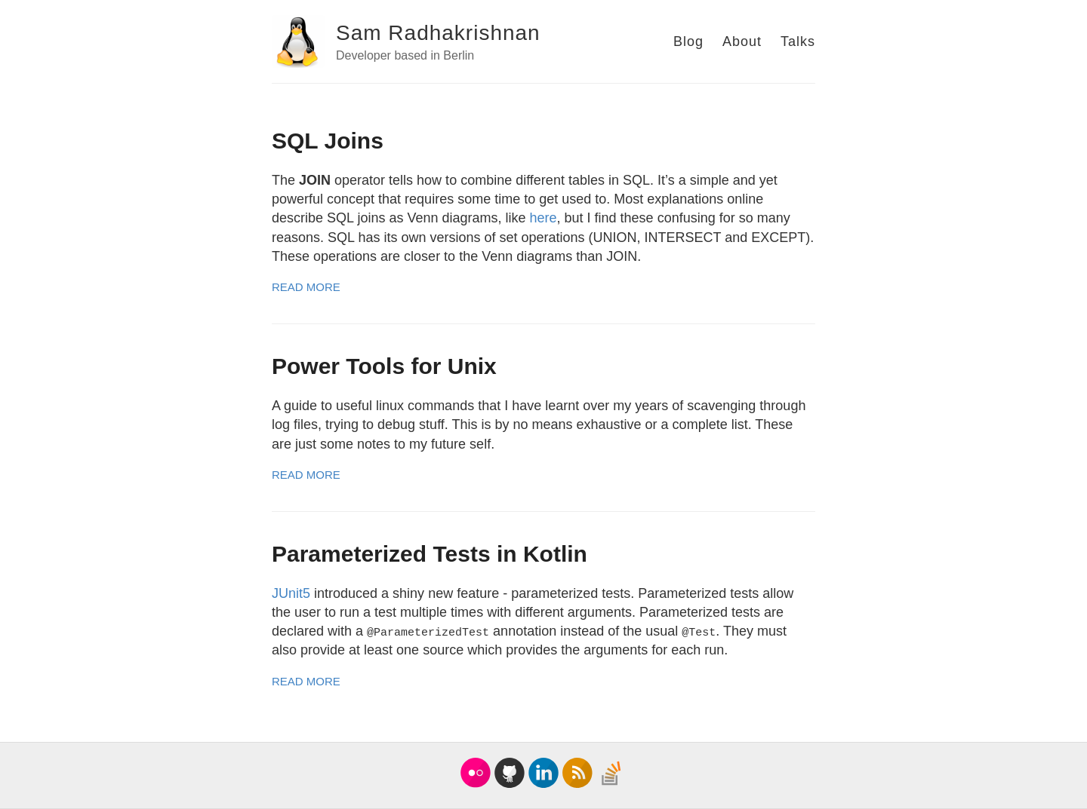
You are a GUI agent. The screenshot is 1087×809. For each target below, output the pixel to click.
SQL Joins (327, 140)
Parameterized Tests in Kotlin (429, 553)
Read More (306, 286)
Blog (688, 41)
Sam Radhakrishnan (438, 32)
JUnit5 (291, 593)
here (543, 217)
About (742, 41)
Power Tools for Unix (384, 366)
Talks (798, 41)
